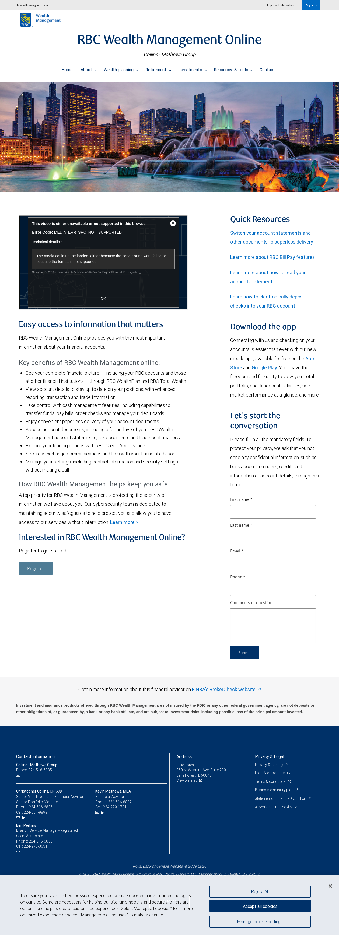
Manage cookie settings (260, 922)
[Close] (330, 886)
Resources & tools (233, 68)
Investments (192, 68)
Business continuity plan (275, 789)
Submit (245, 652)
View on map (187, 780)
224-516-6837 (120, 802)
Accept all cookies (260, 905)
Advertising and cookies (274, 807)
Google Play (264, 368)
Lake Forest (186, 764)
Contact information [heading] (35, 756)
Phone (237, 577)
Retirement (158, 68)
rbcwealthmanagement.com (33, 5)
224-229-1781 (115, 807)
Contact (267, 68)
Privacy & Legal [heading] (269, 756)
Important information (280, 5)
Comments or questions (252, 603)
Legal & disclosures (270, 772)
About (89, 68)
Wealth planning (121, 68)
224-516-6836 (41, 841)
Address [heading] (184, 756)
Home (66, 68)
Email (236, 551)
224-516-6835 (41, 807)
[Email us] (18, 775)
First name (241, 500)
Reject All (260, 891)
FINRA (235, 874)
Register (35, 568)
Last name (241, 525)
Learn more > (124, 522)
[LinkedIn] (24, 817)
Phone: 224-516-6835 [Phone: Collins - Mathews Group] (34, 770)
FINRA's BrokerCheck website (224, 689)
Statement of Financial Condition (282, 798)
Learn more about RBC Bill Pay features (272, 257)
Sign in (311, 5)
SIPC (252, 874)
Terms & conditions (271, 781)
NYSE (217, 874)
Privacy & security (269, 764)
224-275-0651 (35, 846)
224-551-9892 (35, 812)
